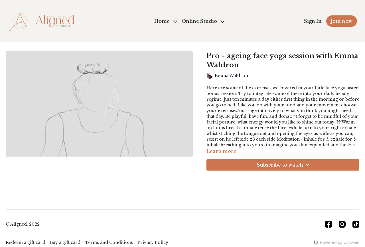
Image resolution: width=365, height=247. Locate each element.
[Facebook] (328, 224)
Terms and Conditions (109, 242)
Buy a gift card (65, 242)
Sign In (313, 21)
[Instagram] (342, 224)
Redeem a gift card (25, 242)
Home (165, 21)
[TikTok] (355, 224)
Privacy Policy (152, 242)
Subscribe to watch (284, 164)
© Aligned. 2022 (23, 224)
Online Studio (203, 21)
